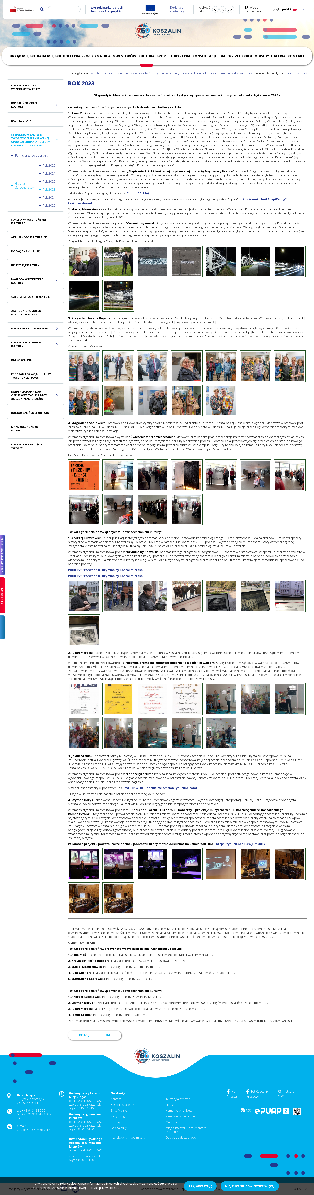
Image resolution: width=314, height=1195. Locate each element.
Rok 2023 (49, 189)
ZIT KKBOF (244, 56)
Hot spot (171, 1105)
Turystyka (180, 56)
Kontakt (296, 56)
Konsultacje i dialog (212, 56)
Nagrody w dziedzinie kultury (27, 281)
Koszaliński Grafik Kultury (24, 104)
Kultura (146, 56)
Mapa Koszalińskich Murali (25, 428)
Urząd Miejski (22, 56)
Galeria (278, 56)
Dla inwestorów (120, 56)
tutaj (163, 1183)
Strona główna (77, 73)
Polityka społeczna (82, 56)
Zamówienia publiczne (180, 1116)
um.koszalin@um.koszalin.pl (35, 1130)
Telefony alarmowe (178, 1099)
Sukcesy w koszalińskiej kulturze (28, 221)
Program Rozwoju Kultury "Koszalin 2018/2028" (31, 375)
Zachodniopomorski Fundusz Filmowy (26, 312)
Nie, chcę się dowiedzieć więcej (249, 1186)
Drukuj (84, 1035)
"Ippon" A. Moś (138, 193)
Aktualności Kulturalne (29, 237)
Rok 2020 (49, 165)
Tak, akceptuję (200, 1186)
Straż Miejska (119, 1110)
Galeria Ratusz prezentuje (30, 297)
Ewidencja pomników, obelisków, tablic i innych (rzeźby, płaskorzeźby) (30, 395)
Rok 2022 (49, 181)
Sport (162, 56)
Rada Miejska (49, 56)
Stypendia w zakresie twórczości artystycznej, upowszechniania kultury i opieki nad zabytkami (180, 73)
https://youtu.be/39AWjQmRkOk (240, 844)
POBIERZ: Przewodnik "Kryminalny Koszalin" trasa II (106, 576)
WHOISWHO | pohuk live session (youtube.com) (161, 788)
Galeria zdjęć (119, 1128)
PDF (107, 1035)
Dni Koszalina (21, 360)
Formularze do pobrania (31, 155)
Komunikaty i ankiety (179, 1110)
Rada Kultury (21, 120)
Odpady (262, 56)
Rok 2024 (49, 197)
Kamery (115, 1122)
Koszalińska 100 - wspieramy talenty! (25, 87)
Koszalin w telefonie (123, 1105)
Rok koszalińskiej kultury (30, 413)
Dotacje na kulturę (25, 251)
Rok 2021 (49, 173)
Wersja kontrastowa (253, 9)
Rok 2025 (49, 205)
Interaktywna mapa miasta (128, 1137)
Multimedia (173, 1122)
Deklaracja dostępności (178, 9)
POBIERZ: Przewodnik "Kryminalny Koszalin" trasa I (106, 570)
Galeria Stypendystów (269, 73)
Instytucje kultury (25, 265)
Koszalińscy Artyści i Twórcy (26, 446)
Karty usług (118, 1116)
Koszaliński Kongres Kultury (26, 344)
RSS (246, 1110)
